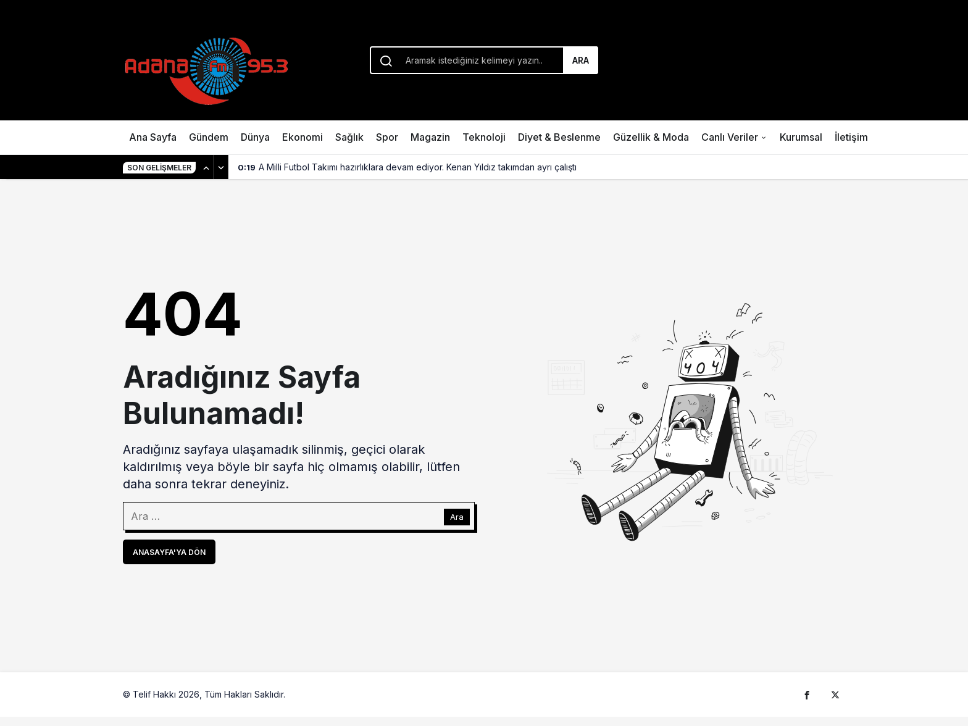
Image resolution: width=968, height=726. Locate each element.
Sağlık (349, 137)
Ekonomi (302, 137)
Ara (580, 60)
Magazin (430, 137)
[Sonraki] (221, 167)
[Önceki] (206, 167)
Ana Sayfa (153, 137)
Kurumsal (801, 137)
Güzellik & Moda (651, 137)
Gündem (208, 137)
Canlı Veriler (729, 137)
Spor (387, 137)
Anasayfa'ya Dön (169, 552)
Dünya (255, 137)
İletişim (851, 137)
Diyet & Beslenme (559, 137)
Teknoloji (484, 137)
